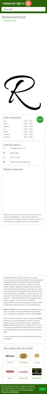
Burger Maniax (37, 378)
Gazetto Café (23, 378)
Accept (42, 389)
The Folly (10, 362)
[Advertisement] (23, 46)
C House (37, 362)
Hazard (10, 378)
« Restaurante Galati (9, 21)
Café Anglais (23, 362)
